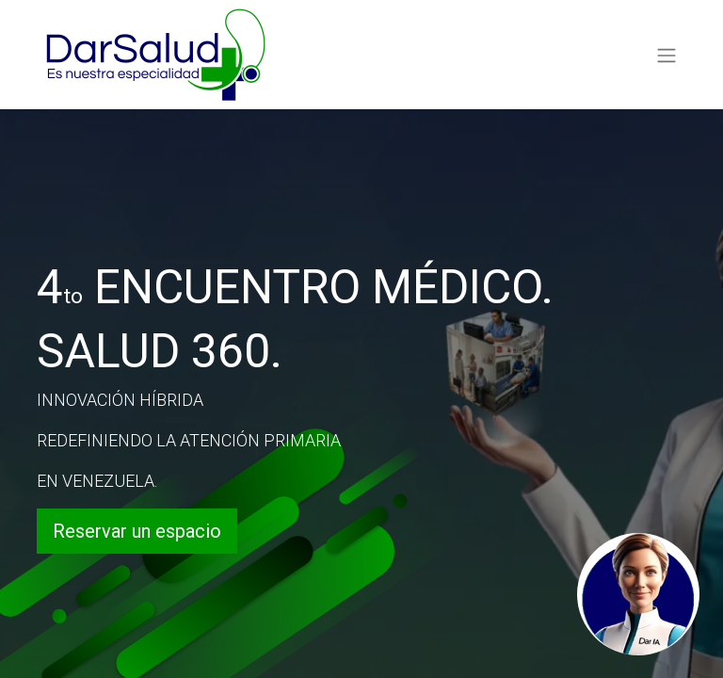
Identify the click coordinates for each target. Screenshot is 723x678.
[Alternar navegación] (666, 54)
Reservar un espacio (137, 531)
